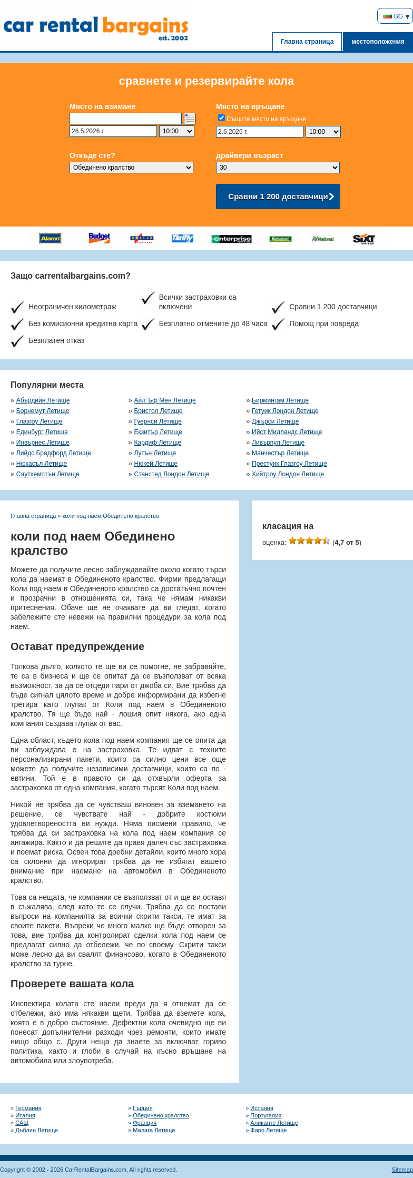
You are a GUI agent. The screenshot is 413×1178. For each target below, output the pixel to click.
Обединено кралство (161, 1115)
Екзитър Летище (158, 432)
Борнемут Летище (43, 411)
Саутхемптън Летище (48, 474)
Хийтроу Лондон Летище (288, 474)
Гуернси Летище (157, 421)
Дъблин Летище (36, 1130)
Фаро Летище (268, 1130)
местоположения (378, 41)
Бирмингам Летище (280, 400)
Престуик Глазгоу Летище (289, 463)
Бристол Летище (158, 411)
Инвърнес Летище (43, 442)
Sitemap (402, 1169)
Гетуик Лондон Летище (285, 411)
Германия (28, 1108)
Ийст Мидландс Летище (287, 432)
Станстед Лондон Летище (171, 474)
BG (393, 16)
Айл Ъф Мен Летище (164, 400)
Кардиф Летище (157, 442)
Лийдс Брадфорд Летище (53, 453)
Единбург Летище (42, 432)
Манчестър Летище (280, 453)
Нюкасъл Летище (41, 463)
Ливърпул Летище (278, 442)
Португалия (265, 1115)
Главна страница (307, 41)
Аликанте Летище (274, 1123)
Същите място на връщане (266, 119)
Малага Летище (154, 1130)
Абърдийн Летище (43, 400)
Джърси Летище (275, 421)
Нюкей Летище (156, 463)
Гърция (142, 1108)
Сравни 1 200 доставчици (278, 196)
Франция (144, 1123)
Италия (25, 1115)
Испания (261, 1108)
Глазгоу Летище (39, 421)
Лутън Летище (155, 453)
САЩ (21, 1123)
